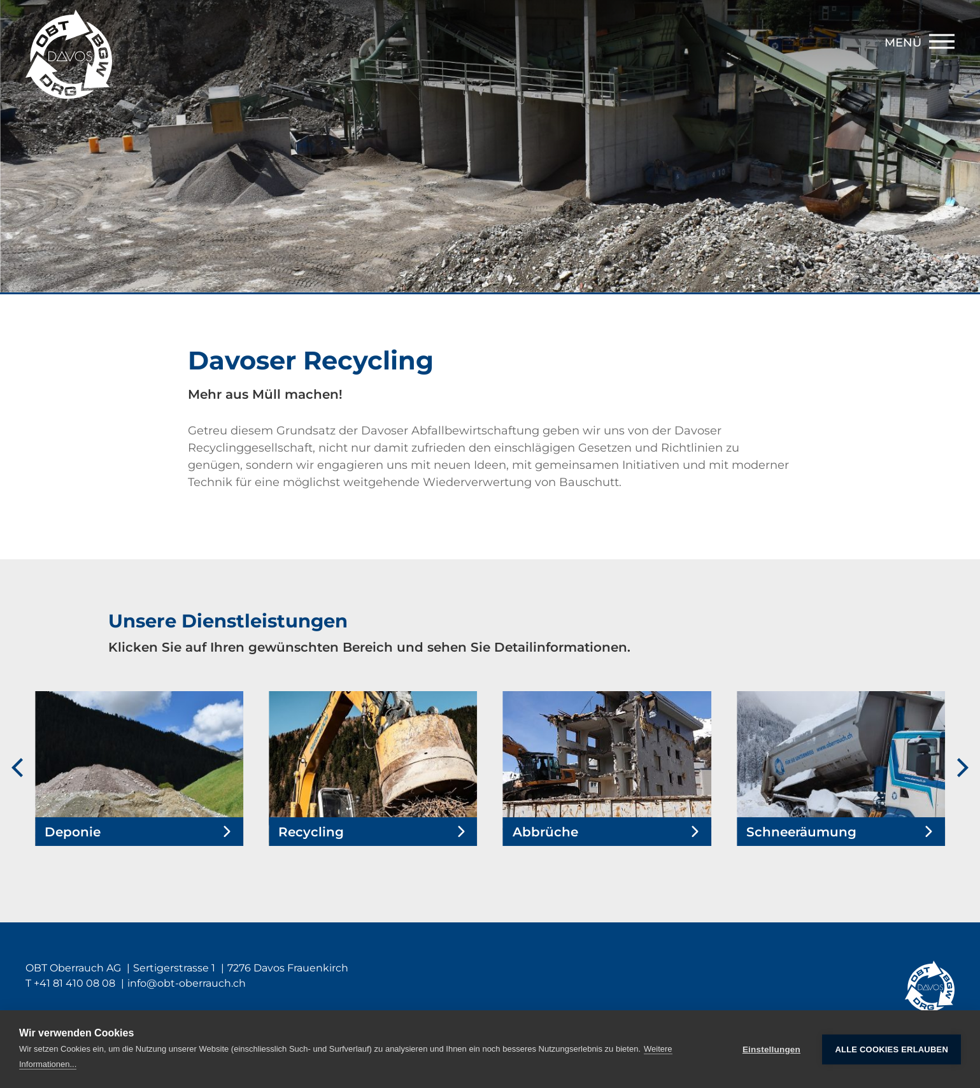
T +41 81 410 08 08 (70, 983)
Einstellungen (771, 1049)
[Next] (960, 769)
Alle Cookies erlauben (891, 1049)
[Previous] (19, 769)
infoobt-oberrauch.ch (186, 983)
